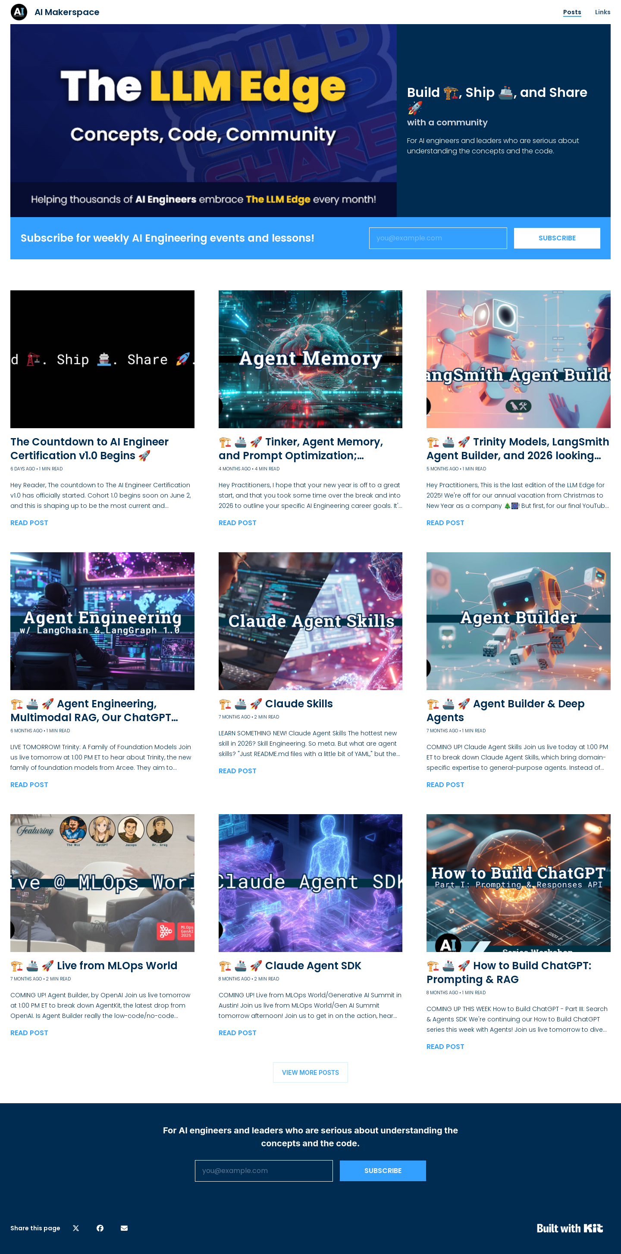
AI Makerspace (67, 12)
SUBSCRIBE (557, 238)
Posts (572, 12)
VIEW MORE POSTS (310, 1072)
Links (603, 12)
